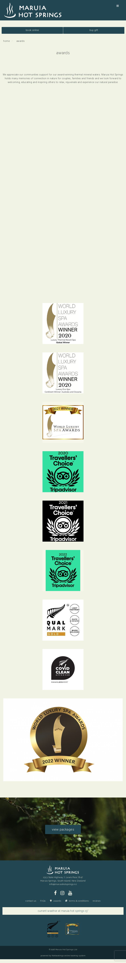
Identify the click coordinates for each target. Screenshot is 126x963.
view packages (63, 829)
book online (32, 30)
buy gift (94, 30)
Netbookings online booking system (68, 955)
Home (6, 41)
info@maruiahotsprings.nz (63, 884)
